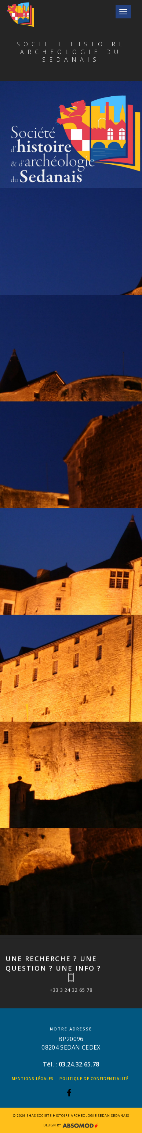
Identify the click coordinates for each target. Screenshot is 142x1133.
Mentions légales (33, 1078)
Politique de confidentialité (93, 1078)
